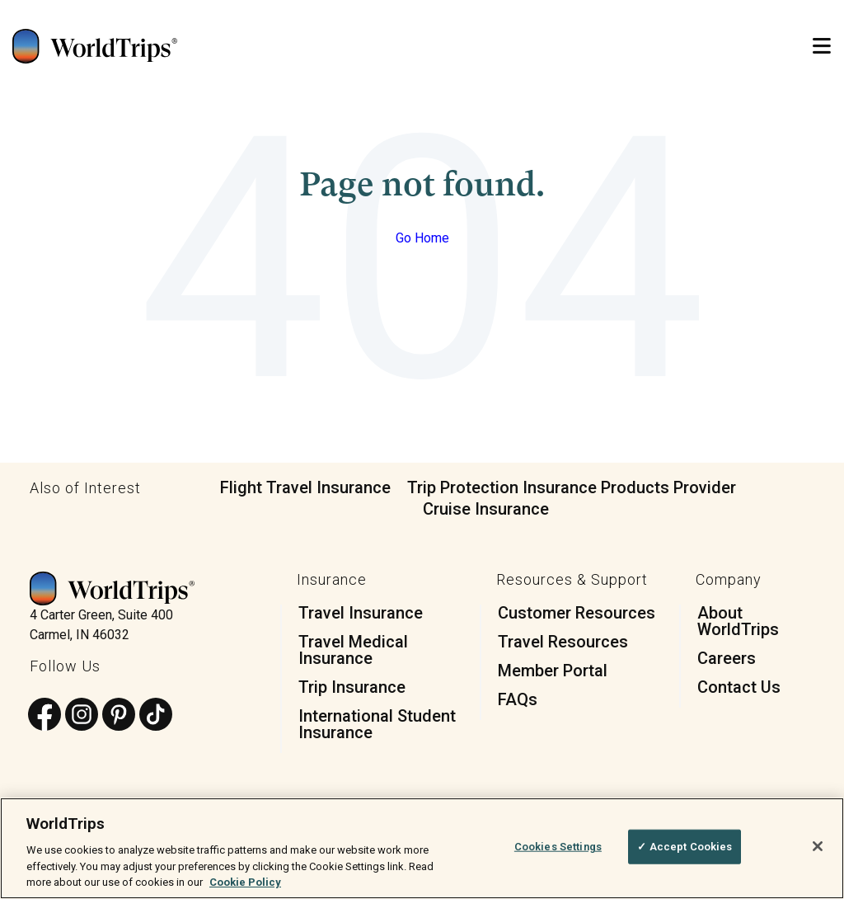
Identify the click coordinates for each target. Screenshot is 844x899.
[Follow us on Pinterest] (119, 715)
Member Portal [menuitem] (552, 670)
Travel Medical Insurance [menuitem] (353, 649)
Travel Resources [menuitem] (563, 641)
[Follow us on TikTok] (156, 715)
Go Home (422, 238)
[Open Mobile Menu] (822, 46)
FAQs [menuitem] (517, 699)
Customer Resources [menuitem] (576, 613)
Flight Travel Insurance (305, 487)
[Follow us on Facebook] (44, 715)
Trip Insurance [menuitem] (352, 687)
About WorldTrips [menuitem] (738, 621)
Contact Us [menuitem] (739, 687)
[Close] (817, 846)
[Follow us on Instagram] (81, 715)
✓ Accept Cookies (684, 846)
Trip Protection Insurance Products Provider (571, 487)
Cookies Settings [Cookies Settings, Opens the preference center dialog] (558, 846)
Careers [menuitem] (726, 658)
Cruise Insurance (486, 509)
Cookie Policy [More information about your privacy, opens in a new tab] (245, 882)
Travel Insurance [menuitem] (360, 613)
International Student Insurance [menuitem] (377, 724)
